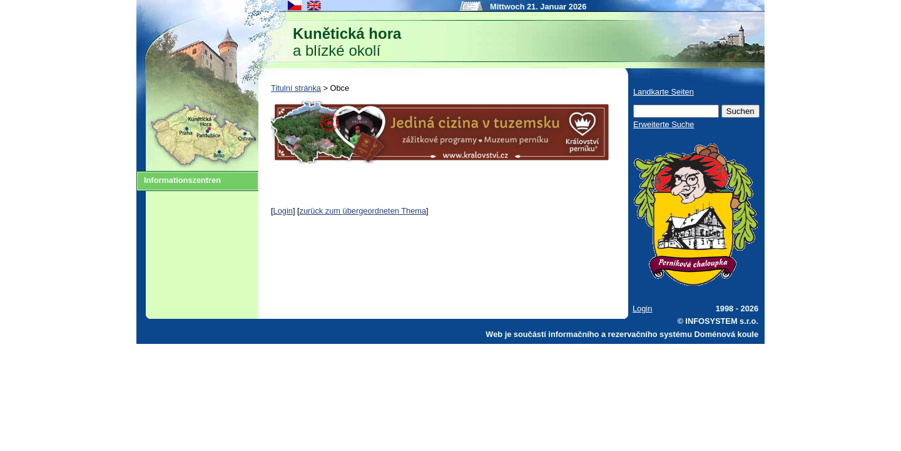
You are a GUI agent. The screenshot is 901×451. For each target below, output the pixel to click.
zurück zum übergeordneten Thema (363, 210)
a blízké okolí (347, 42)
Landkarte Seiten (663, 91)
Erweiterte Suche (663, 124)
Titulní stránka (296, 88)
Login (283, 210)
